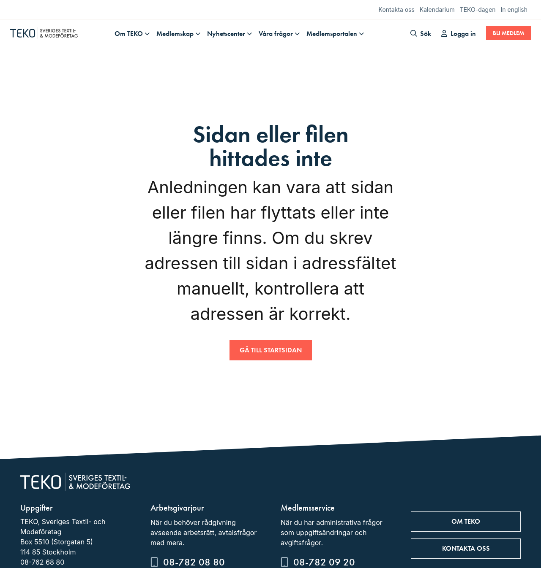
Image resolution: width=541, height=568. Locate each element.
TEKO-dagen (478, 9)
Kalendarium (437, 9)
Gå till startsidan (271, 350)
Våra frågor (276, 34)
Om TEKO (129, 34)
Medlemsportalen (331, 34)
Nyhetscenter (226, 34)
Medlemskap (175, 34)
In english (514, 9)
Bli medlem (508, 33)
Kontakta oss (397, 9)
